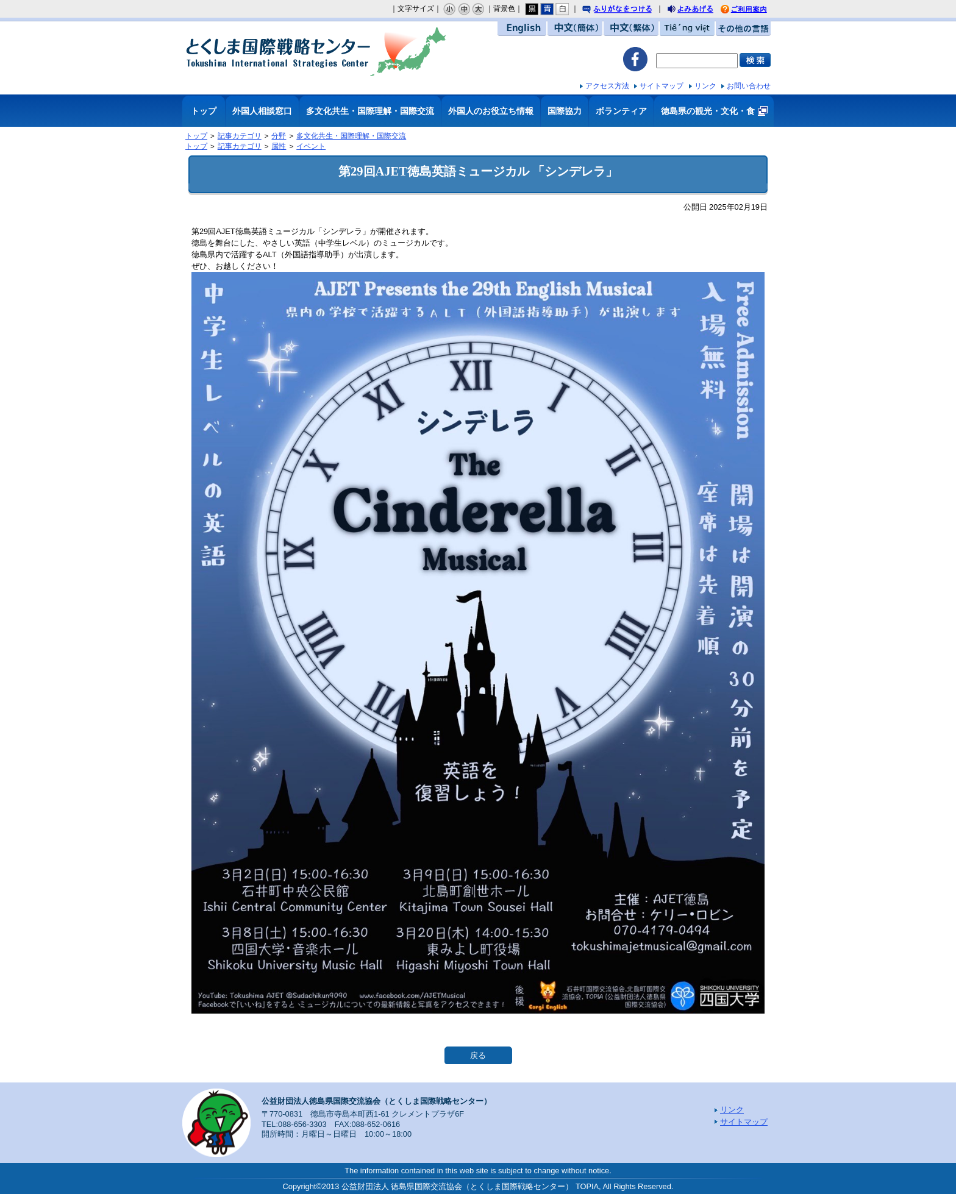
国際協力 (565, 111)
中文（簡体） (575, 28)
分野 (278, 136)
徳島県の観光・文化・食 (708, 111)
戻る (478, 1055)
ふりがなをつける (628, 9)
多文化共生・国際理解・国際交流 (370, 111)
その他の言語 (743, 28)
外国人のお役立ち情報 (490, 111)
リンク (705, 86)
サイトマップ (661, 86)
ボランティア (621, 111)
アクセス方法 (607, 86)
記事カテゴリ (240, 136)
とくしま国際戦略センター (316, 51)
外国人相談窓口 (262, 111)
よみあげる (701, 10)
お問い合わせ (749, 86)
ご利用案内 (753, 9)
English (522, 28)
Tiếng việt (687, 28)
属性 (278, 146)
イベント (311, 146)
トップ (203, 111)
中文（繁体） (631, 28)
